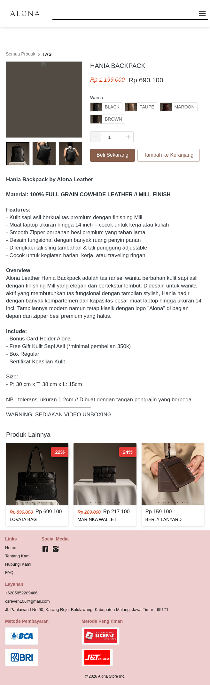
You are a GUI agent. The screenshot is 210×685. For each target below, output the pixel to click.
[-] (45, 549)
